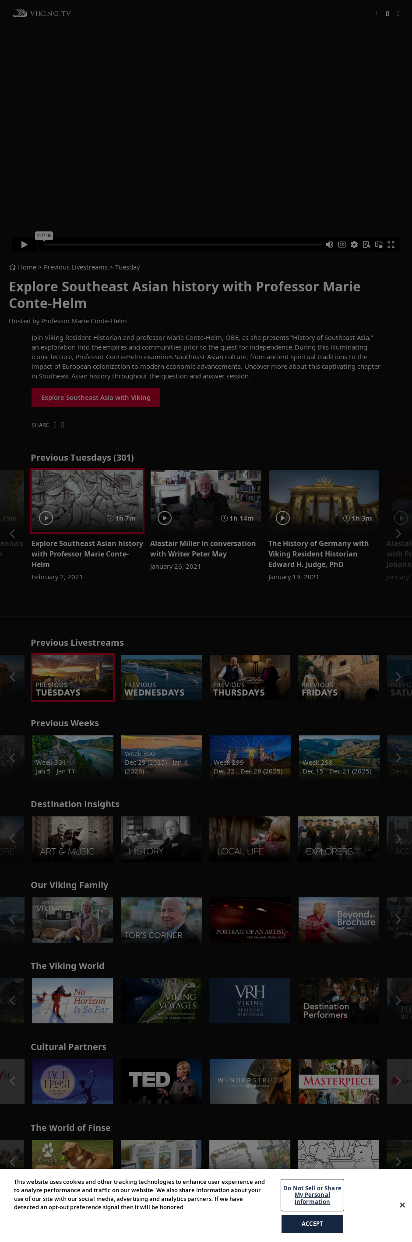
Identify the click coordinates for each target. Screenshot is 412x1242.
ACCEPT (312, 1224)
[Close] (402, 1205)
